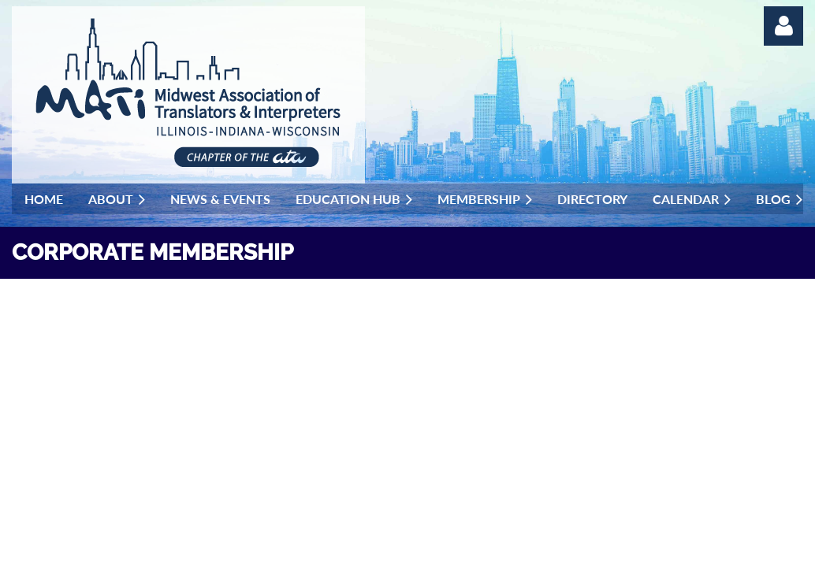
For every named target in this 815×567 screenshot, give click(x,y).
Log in (783, 26)
